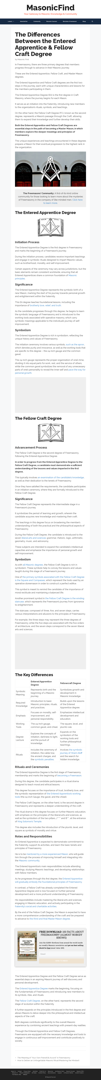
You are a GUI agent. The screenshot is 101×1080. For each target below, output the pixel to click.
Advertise (35, 1071)
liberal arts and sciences (34, 538)
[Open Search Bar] (92, 21)
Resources (50, 1071)
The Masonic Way (16, 1074)
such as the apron (75, 344)
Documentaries (52, 1073)
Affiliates (25, 1074)
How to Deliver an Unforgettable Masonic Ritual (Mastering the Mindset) (48, 1060)
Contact (20, 1071)
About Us (13, 1071)
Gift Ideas (34, 1073)
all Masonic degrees (33, 564)
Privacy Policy (27, 1071)
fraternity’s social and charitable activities (35, 906)
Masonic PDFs (80, 1071)
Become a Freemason (70, 21)
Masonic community (29, 860)
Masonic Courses (51, 21)
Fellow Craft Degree (30, 1000)
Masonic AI (15, 1073)
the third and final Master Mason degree (50, 918)
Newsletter (24, 21)
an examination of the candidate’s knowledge (61, 477)
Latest (12, 21)
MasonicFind (50, 7)
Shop (84, 21)
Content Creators (79, 1073)
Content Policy (42, 1073)
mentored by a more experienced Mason (47, 854)
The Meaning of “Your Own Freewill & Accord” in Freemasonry (43, 1058)
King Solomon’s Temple (29, 821)
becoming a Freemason (69, 775)
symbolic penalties (44, 759)
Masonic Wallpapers (25, 1073)
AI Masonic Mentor (68, 1073)
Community (36, 21)
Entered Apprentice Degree (34, 988)
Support (60, 1073)
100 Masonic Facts (59, 1071)
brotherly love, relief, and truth (45, 305)
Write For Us (42, 1071)
